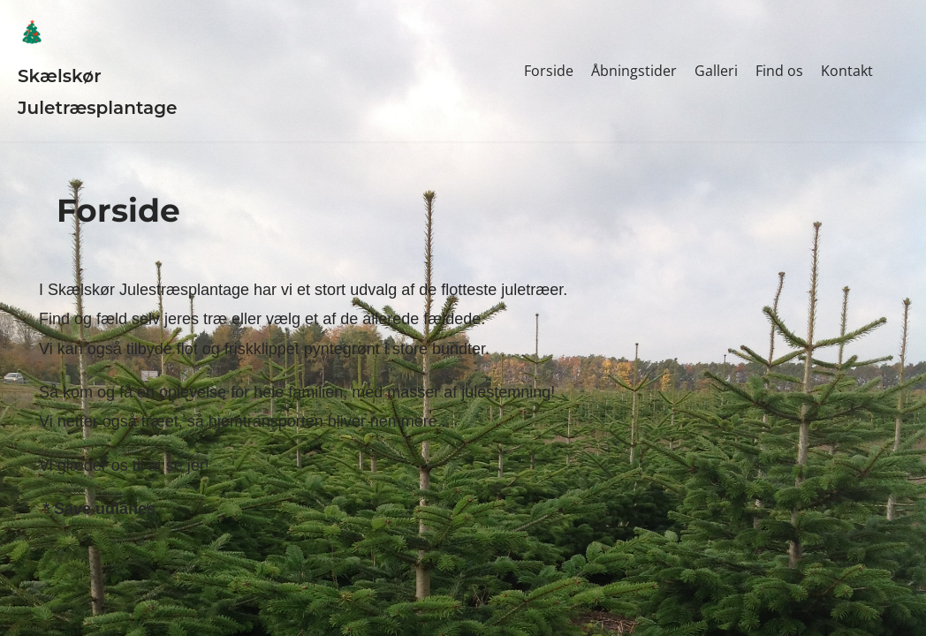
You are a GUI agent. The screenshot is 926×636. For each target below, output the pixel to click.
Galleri (716, 70)
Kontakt (847, 70)
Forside (548, 70)
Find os (779, 70)
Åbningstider (634, 70)
